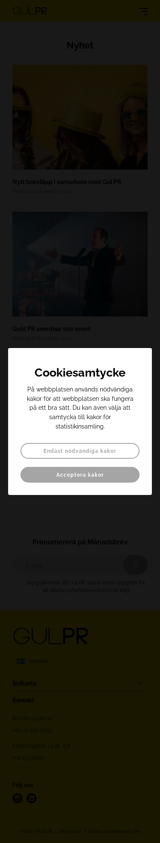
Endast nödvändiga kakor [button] (80, 451)
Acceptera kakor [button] (80, 475)
